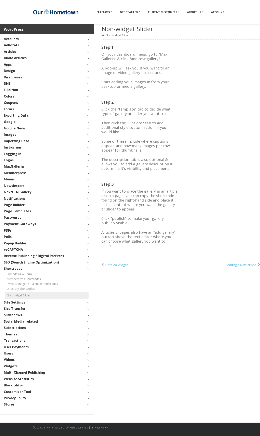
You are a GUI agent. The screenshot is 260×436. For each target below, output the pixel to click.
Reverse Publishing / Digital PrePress (34, 256)
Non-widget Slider (18, 295)
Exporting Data (16, 115)
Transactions (14, 340)
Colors (9, 96)
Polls (8, 236)
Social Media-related (21, 321)
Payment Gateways (20, 224)
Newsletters (14, 185)
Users (8, 353)
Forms (9, 109)
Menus (9, 179)
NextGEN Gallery (17, 192)
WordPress (14, 29)
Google (10, 121)
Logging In (12, 154)
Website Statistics (19, 379)
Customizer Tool (17, 391)
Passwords (12, 217)
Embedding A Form (19, 274)
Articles (10, 51)
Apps (8, 64)
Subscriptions (15, 327)
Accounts (11, 39)
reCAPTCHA (13, 249)
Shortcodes (13, 268)
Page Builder (14, 205)
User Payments (16, 347)
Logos (9, 160)
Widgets (10, 366)
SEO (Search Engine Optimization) (31, 262)
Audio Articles (15, 58)
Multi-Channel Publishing (24, 372)
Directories (13, 77)
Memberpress (15, 173)
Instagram (12, 147)
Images (10, 134)
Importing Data (16, 141)
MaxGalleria (14, 166)
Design (9, 70)
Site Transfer (15, 308)
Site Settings (14, 302)
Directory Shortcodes (21, 289)
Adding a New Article (241, 265)
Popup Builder (15, 243)
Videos (9, 359)
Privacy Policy (15, 398)
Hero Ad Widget (116, 265)
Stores (9, 404)
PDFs (7, 230)
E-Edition (11, 90)
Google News (15, 128)
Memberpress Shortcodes (24, 279)
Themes (10, 334)
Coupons (11, 102)
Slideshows (13, 315)
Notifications (14, 198)
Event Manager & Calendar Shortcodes (32, 284)
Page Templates (17, 211)
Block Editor (13, 385)
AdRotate (12, 45)
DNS (7, 83)
